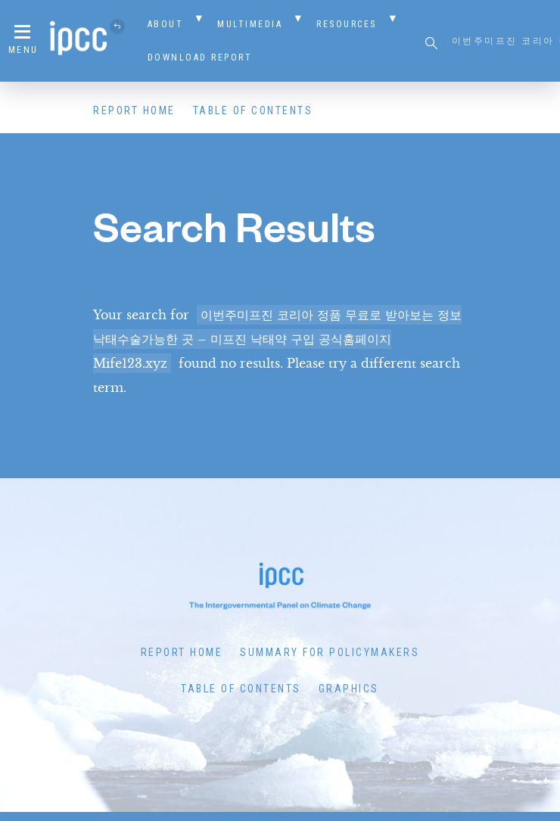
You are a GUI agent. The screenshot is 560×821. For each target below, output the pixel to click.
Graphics (349, 689)
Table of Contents (253, 110)
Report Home (134, 110)
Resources (346, 24)
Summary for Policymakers (329, 652)
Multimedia (249, 24)
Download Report (200, 57)
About (166, 24)
